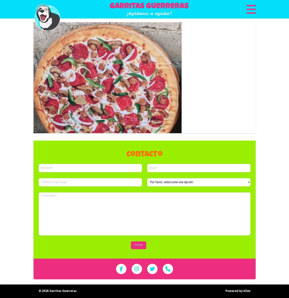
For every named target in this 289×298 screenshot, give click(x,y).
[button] (246, 9)
